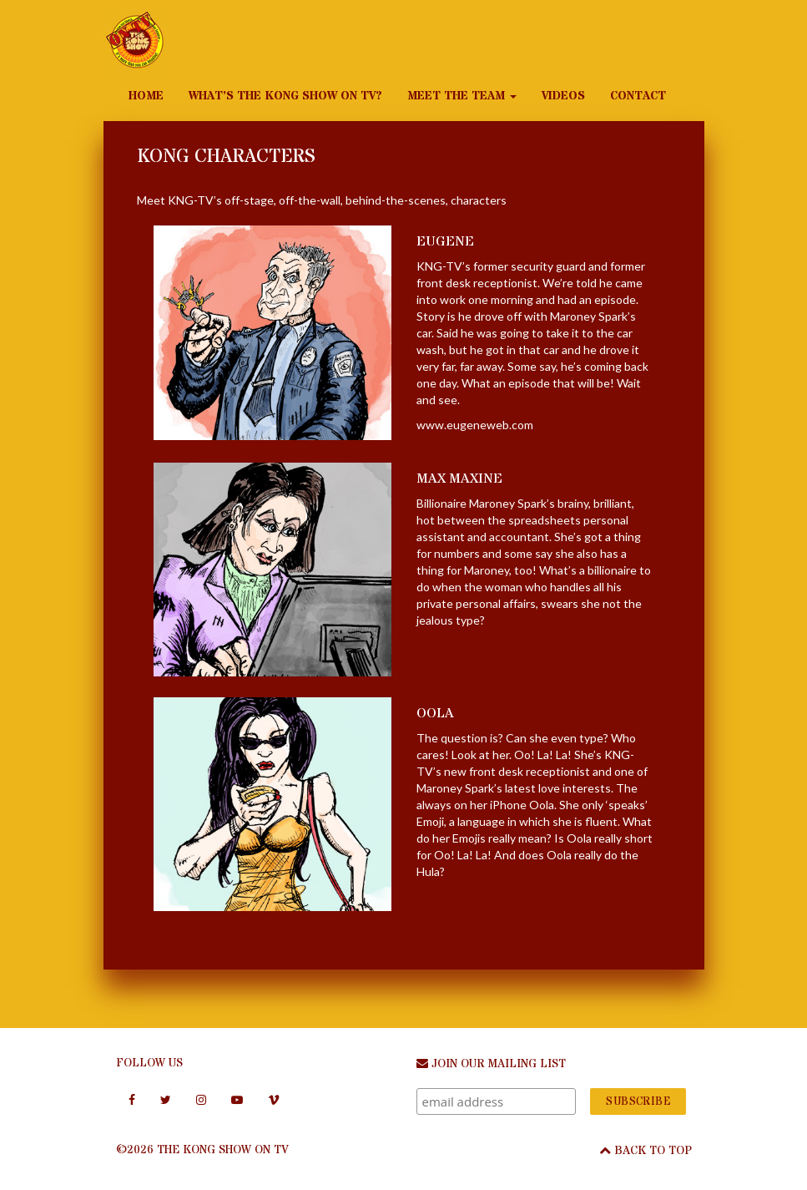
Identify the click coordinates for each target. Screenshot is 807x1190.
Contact (638, 96)
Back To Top (645, 1150)
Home (146, 96)
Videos (563, 96)
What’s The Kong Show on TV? (285, 96)
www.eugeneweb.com (474, 425)
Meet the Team (462, 96)
